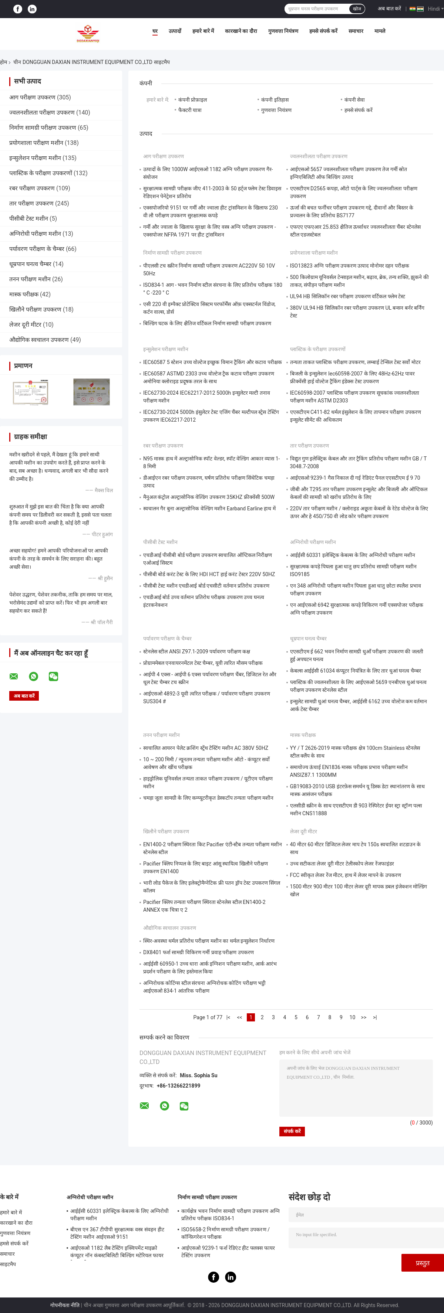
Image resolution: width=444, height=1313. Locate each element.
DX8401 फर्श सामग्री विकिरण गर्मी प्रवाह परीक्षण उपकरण (198, 952)
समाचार (356, 31)
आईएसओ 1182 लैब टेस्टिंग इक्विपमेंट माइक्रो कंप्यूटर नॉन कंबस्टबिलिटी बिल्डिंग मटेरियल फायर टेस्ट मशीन (117, 1253)
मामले (379, 31)
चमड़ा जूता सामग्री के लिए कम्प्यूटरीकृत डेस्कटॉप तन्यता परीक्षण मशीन (208, 798)
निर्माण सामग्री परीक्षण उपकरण (42, 127)
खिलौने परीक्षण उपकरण (35, 309)
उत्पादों (175, 31)
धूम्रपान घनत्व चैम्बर (30, 264)
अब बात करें (389, 8)
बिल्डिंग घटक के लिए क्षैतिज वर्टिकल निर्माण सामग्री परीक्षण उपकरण (207, 323)
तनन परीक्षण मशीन (30, 279)
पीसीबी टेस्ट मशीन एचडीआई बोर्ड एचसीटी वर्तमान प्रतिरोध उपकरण (206, 586)
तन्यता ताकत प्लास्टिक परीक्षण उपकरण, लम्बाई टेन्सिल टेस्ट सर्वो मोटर (355, 362)
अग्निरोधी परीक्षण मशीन (35, 233)
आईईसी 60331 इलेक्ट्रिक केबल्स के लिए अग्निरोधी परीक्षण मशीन (352, 555)
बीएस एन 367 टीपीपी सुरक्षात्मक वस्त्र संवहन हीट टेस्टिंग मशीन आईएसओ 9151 (117, 1233)
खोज (357, 8)
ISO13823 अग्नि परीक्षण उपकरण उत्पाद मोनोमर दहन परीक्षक (349, 266)
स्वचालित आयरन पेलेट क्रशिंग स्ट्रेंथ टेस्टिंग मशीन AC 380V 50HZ (205, 748)
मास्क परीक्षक (23, 294)
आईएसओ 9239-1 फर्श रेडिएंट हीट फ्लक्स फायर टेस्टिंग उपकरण (228, 1251)
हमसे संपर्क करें (323, 31)
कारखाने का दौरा (241, 31)
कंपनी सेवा (354, 100)
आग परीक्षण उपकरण (32, 97)
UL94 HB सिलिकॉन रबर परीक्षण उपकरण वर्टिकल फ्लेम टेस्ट (348, 296)
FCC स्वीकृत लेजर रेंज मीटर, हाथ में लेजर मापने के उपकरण (345, 875)
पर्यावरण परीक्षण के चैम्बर (36, 248)
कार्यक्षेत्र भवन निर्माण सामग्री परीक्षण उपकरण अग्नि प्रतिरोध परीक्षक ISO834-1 (230, 1214)
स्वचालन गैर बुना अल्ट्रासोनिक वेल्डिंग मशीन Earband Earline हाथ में (209, 508)
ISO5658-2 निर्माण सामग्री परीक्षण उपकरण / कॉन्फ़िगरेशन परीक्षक (225, 1233)
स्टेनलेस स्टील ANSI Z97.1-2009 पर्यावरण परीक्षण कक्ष (196, 651)
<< (239, 1017)
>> (364, 1017)
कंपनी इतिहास (274, 100)
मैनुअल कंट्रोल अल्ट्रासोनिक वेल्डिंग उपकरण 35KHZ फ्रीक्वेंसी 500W (209, 497)
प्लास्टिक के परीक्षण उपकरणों (40, 173)
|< (228, 1017)
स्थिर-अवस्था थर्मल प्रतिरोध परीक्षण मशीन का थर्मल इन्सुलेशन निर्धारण (209, 941)
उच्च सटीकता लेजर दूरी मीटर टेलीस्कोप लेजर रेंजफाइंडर (342, 864)
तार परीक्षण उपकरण (31, 203)
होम (3, 62)
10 (353, 1017)
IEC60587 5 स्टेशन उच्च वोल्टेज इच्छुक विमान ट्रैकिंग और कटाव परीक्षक (212, 362)
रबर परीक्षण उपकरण (32, 188)
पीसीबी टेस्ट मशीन (28, 218)
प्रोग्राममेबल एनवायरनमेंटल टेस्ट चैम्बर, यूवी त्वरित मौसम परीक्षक (203, 663)
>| (375, 1017)
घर (155, 31)
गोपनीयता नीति (65, 1305)
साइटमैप (8, 1264)
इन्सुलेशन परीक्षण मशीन (35, 157)
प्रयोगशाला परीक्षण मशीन (36, 142)
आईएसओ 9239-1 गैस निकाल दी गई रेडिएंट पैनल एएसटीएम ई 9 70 (355, 478)
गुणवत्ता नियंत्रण (283, 31)
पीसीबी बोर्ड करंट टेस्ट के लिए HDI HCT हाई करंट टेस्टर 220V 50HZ (209, 574)
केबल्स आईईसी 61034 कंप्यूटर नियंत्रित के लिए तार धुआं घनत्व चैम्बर (355, 671)
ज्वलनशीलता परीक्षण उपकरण (42, 112)
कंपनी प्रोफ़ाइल (192, 100)
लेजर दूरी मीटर (25, 324)
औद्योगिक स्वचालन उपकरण (39, 339)
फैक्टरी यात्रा (190, 110)
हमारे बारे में (203, 31)
